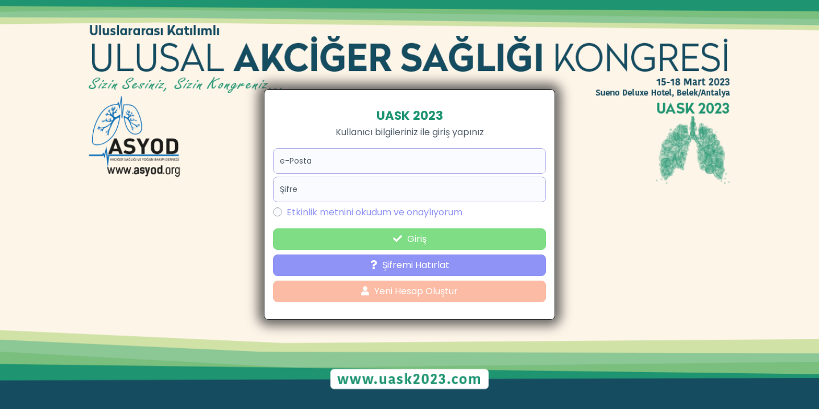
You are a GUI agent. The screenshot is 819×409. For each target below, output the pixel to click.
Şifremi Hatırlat (409, 265)
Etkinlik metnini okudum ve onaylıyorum (374, 212)
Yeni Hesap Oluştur (409, 291)
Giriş (410, 238)
